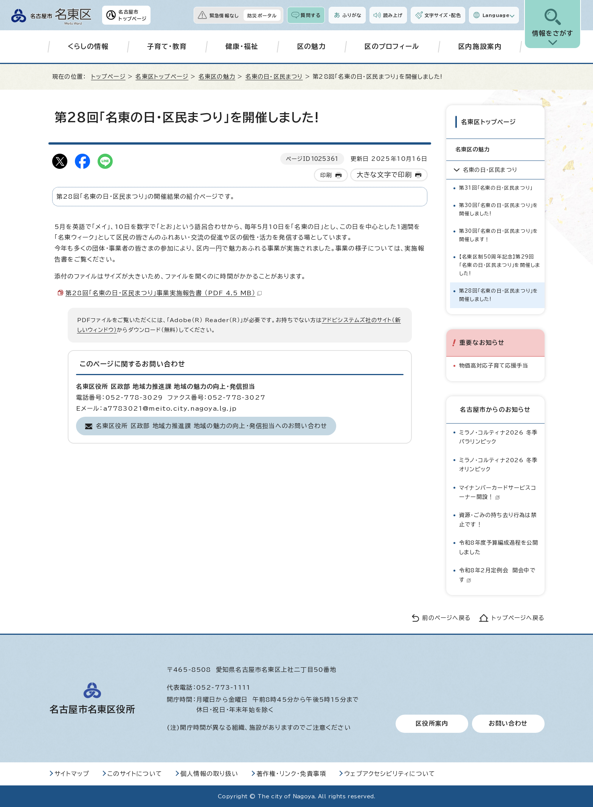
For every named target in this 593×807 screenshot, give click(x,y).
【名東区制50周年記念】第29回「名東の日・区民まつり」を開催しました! (499, 265)
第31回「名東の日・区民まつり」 (495, 187)
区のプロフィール (392, 46)
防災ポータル (262, 15)
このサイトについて (134, 773)
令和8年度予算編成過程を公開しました (498, 546)
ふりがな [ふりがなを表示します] (352, 15)
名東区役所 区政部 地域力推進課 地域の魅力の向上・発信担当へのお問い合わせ (212, 426)
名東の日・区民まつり (274, 76)
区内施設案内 (480, 46)
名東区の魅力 (217, 76)
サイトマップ (71, 773)
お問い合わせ (508, 723)
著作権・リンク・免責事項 (291, 773)
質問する (311, 15)
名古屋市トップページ (132, 15)
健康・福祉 (242, 46)
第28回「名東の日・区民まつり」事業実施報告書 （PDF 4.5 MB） (163, 293)
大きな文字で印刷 (384, 174)
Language (496, 15)
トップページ (108, 76)
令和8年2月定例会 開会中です (497, 574)
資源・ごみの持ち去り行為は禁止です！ (498, 519)
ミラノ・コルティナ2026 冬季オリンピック (498, 464)
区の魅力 (311, 46)
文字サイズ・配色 (442, 15)
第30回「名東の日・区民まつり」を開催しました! (498, 209)
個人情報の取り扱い (209, 773)
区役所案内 (432, 723)
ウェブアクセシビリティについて (389, 773)
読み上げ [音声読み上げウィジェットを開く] (393, 15)
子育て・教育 (167, 46)
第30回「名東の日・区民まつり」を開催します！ (498, 234)
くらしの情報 (88, 46)
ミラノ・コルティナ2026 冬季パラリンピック (498, 436)
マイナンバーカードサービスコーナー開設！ (497, 491)
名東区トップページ (161, 76)
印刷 (326, 175)
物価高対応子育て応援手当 (493, 365)
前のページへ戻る (446, 617)
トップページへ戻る (518, 617)
